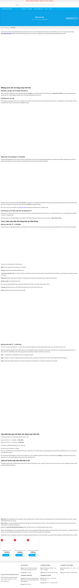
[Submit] (53, 5)
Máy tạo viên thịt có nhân (20, 550)
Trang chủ (24, 8)
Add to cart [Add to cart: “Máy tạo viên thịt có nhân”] (19, 555)
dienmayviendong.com (6, 33)
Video (50, 8)
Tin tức (46, 8)
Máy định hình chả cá (7, 550)
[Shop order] (72, 18)
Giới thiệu (30, 8)
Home (33, 19)
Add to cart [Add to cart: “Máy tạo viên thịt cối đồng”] (32, 555)
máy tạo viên (22, 207)
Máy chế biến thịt (38, 19)
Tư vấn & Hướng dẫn (38, 9)
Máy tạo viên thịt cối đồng (33, 550)
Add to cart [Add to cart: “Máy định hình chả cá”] (5, 555)
